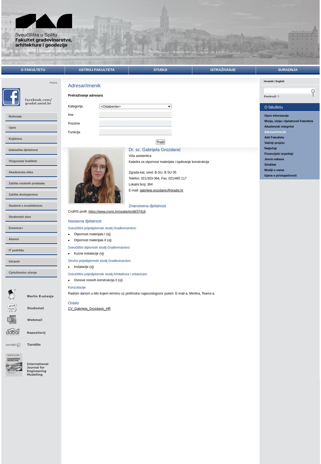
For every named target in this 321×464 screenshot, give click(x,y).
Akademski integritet (279, 126)
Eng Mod (26, 363)
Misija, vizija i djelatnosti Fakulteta (288, 121)
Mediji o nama (274, 170)
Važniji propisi (274, 142)
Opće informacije (276, 115)
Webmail (31, 318)
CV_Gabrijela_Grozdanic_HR (89, 309)
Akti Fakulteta (274, 137)
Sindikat (270, 164)
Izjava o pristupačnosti (280, 175)
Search (290, 95)
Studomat (31, 305)
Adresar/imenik (275, 132)
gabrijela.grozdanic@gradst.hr (161, 190)
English (280, 81)
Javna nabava (274, 159)
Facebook (27, 97)
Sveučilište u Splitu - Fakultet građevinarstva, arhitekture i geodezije (44, 31)
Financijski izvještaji (278, 153)
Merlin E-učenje (31, 293)
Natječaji (270, 148)
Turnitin (31, 342)
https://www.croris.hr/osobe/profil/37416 (117, 212)
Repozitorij (31, 330)
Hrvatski (269, 81)
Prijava (53, 82)
